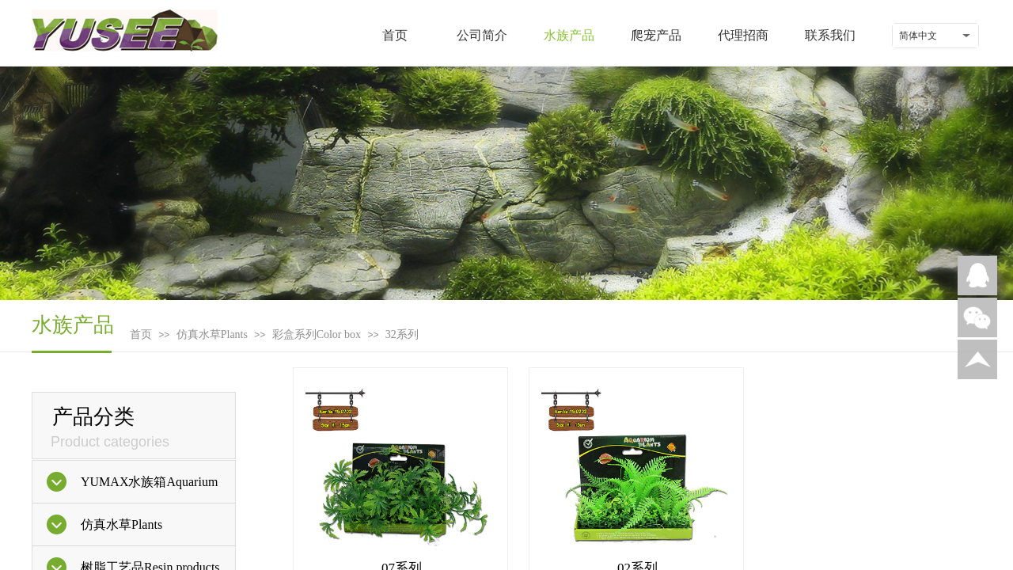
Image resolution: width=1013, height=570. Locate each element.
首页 (395, 35)
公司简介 (482, 35)
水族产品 (569, 35)
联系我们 (830, 35)
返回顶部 (977, 359)
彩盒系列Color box (316, 334)
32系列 (402, 334)
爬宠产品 (656, 35)
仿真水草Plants (212, 334)
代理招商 (743, 35)
